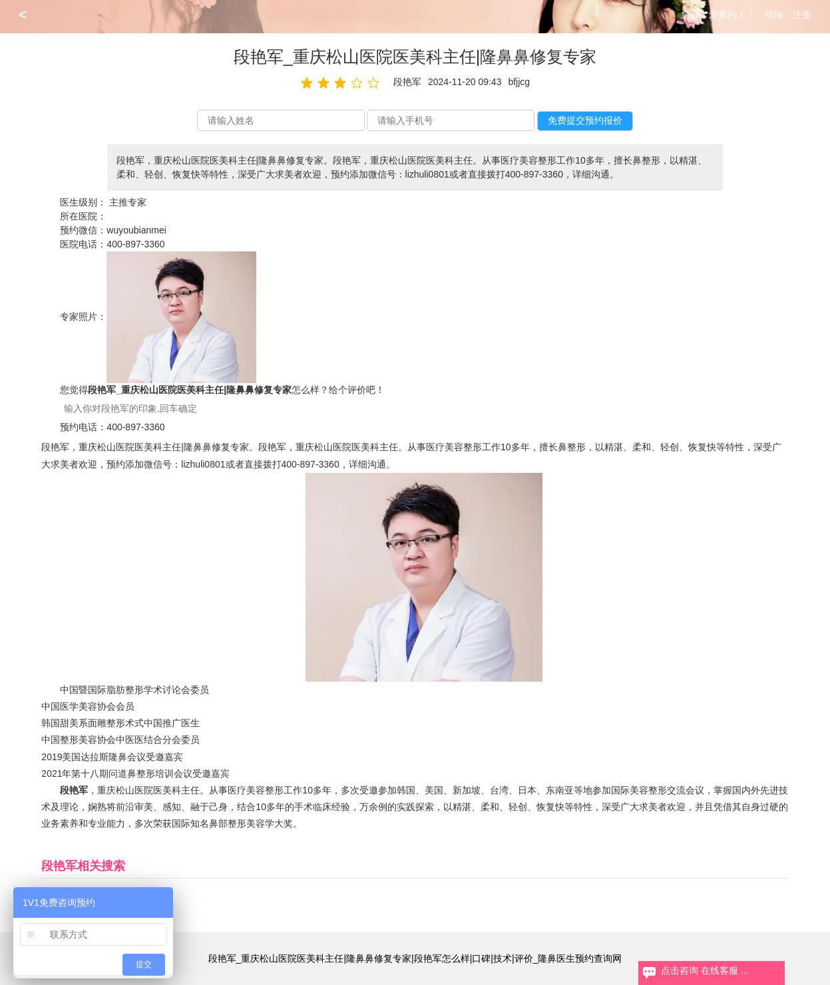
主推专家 (127, 202)
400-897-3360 (135, 244)
